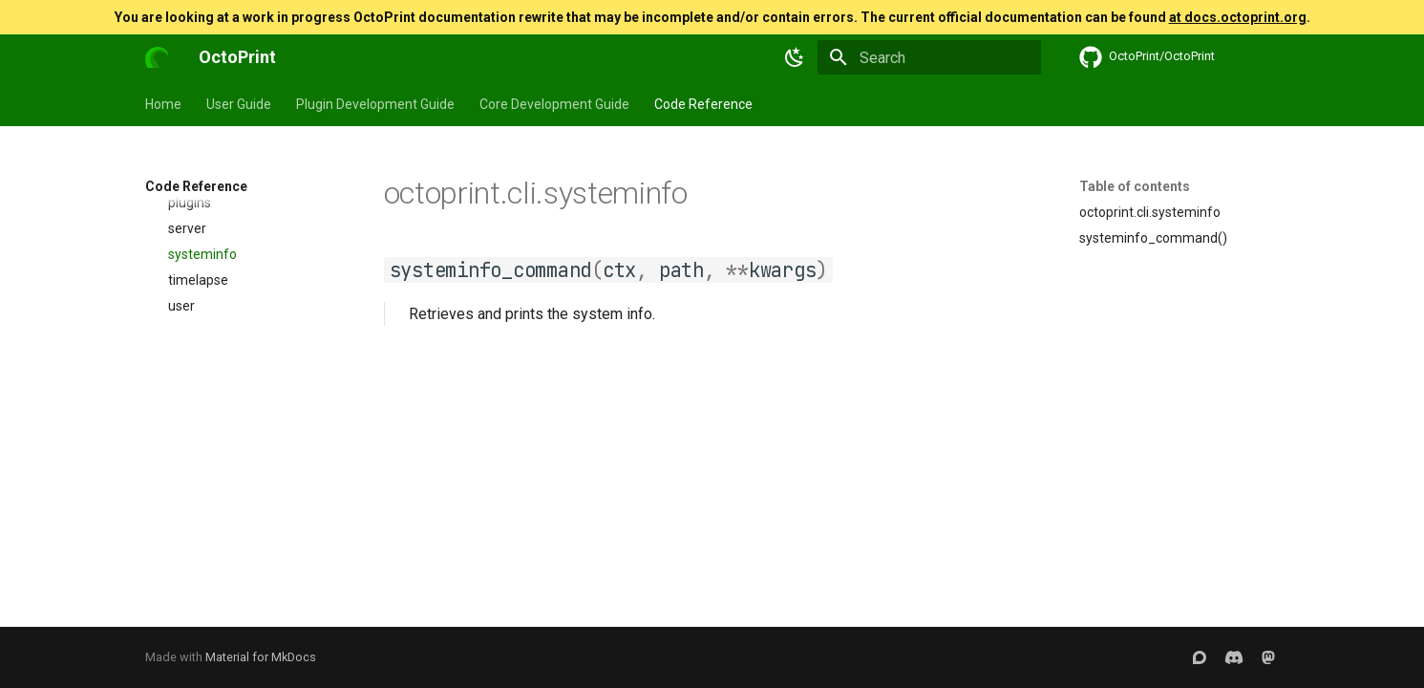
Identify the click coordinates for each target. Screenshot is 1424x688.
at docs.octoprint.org (1238, 17)
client (184, 341)
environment (195, 598)
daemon (182, 572)
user (181, 546)
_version (182, 238)
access (178, 263)
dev (179, 417)
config (186, 392)
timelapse (198, 520)
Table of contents (1134, 186)
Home (163, 104)
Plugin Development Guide (375, 104)
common (195, 367)
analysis (192, 315)
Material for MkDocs (260, 657)
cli (163, 289)
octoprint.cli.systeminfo (1150, 212)
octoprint (172, 212)
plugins (189, 443)
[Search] (929, 57)
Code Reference (703, 104)
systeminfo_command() (1153, 238)
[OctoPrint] (157, 57)
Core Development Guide (554, 104)
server (187, 469)
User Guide (238, 104)
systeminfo (202, 495)
